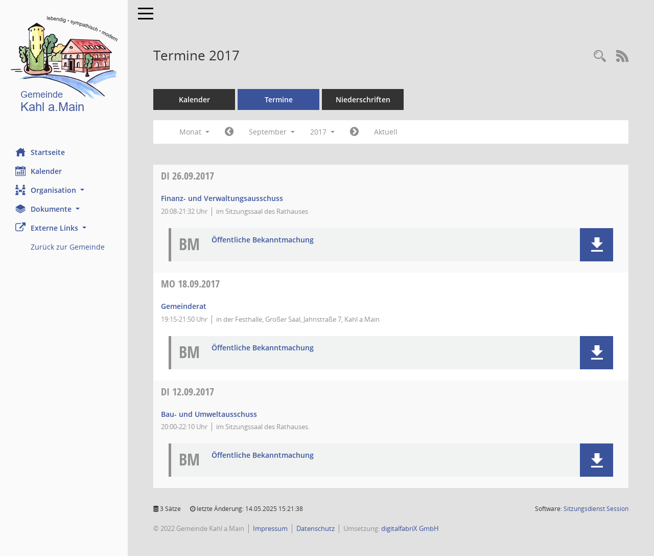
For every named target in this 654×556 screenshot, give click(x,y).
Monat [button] (194, 132)
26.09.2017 (187, 176)
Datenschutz (315, 528)
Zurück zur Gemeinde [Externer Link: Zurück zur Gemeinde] (68, 247)
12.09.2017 (187, 391)
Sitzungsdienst (596, 508)
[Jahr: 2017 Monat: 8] (229, 132)
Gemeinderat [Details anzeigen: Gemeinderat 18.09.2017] (183, 306)
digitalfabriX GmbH (410, 528)
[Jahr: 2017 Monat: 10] (354, 132)
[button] (64, 190)
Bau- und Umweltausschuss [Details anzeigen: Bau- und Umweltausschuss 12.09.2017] (209, 414)
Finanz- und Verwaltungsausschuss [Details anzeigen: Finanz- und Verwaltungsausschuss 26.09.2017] (222, 198)
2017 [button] (322, 132)
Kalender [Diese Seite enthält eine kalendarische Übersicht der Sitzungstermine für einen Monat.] (38, 171)
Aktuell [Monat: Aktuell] (386, 132)
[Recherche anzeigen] (600, 56)
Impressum (270, 528)
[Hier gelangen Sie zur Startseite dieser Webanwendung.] (64, 66)
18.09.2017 (190, 284)
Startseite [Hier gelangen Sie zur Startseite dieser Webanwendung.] (40, 152)
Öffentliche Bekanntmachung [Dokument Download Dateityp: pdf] (263, 240)
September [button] (272, 132)
